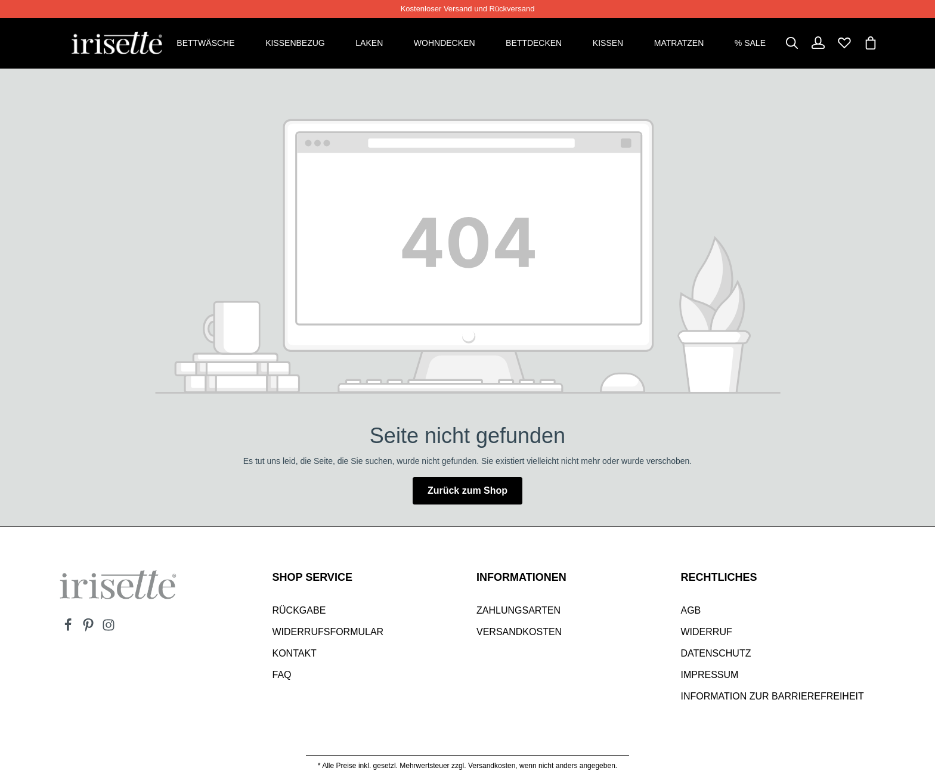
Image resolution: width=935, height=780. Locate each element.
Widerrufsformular (328, 631)
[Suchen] (792, 43)
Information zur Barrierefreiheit (772, 696)
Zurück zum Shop (467, 490)
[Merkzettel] (844, 43)
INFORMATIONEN (521, 577)
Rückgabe (299, 610)
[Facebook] (69, 628)
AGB (691, 610)
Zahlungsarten (518, 610)
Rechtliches (719, 577)
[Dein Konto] (818, 43)
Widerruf (706, 631)
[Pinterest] (89, 628)
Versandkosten (519, 631)
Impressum (710, 674)
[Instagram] (108, 628)
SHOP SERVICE (312, 577)
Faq (282, 674)
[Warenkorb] (871, 43)
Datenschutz (716, 653)
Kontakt (295, 653)
